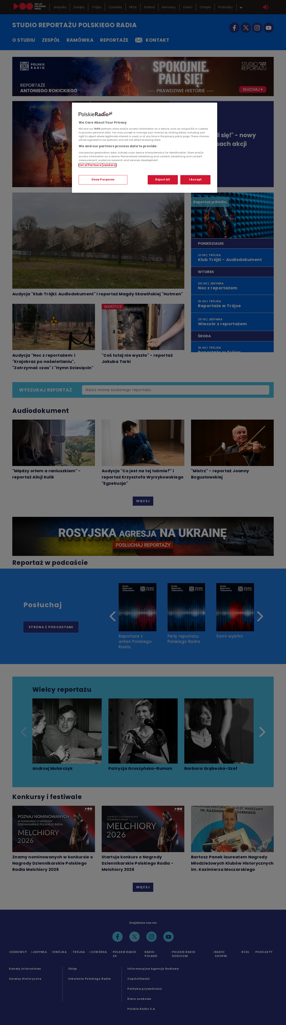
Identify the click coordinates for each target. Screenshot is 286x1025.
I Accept (195, 179)
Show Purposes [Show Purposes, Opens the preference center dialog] (102, 179)
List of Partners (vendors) (97, 165)
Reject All (162, 179)
